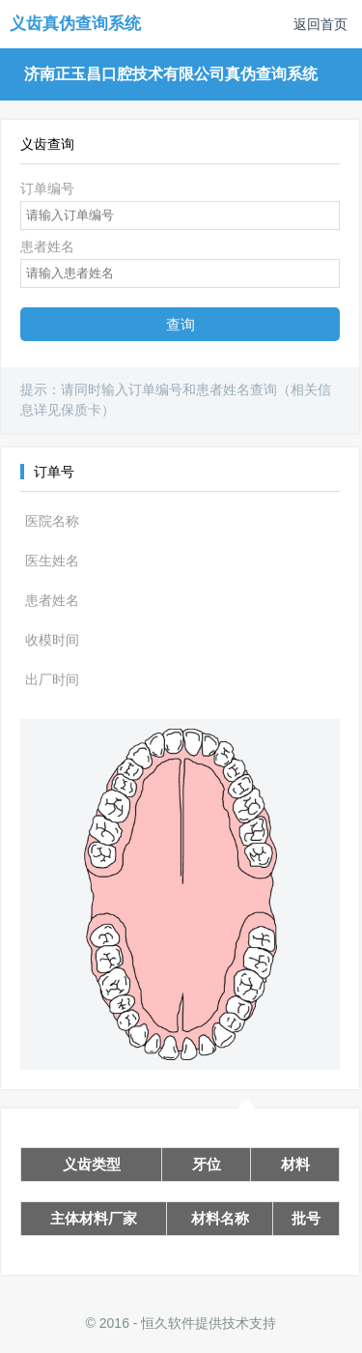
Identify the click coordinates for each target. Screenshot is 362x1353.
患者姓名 (47, 246)
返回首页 (320, 24)
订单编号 (47, 188)
